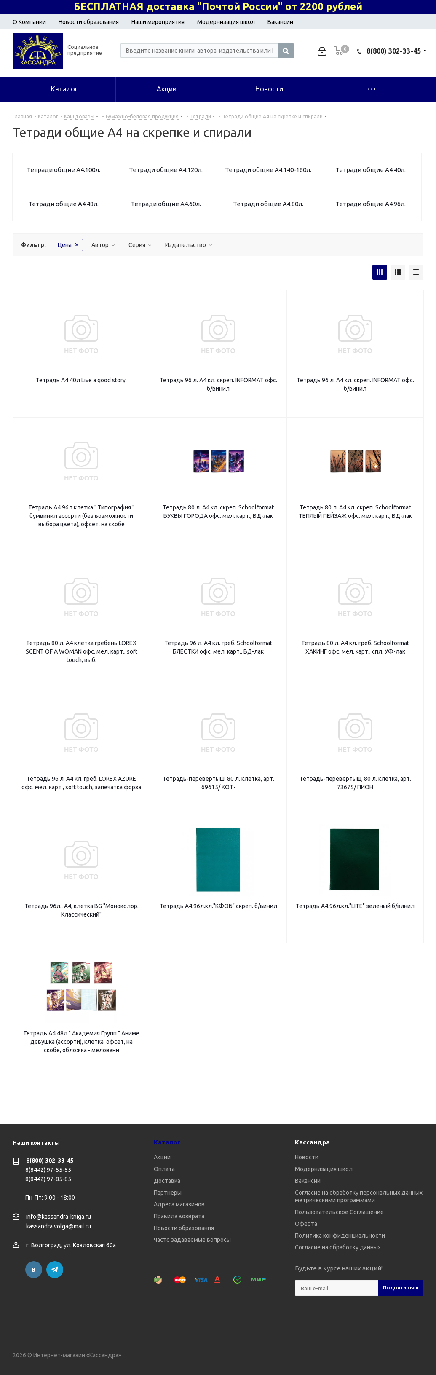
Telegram (54, 1269)
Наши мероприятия (158, 22)
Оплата (164, 1169)
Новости (306, 1157)
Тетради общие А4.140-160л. (268, 169)
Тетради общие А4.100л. (63, 169)
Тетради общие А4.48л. (63, 203)
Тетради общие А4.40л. (370, 169)
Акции (162, 1157)
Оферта (306, 1223)
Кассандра (312, 1142)
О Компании (29, 22)
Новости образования (89, 22)
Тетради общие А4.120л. (166, 169)
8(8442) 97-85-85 (48, 1179)
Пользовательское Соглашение (339, 1212)
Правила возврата (179, 1216)
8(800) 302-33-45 (393, 51)
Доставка (167, 1180)
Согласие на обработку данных (338, 1247)
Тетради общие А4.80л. (268, 203)
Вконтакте (33, 1269)
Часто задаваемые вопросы (192, 1239)
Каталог (167, 1142)
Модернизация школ (226, 22)
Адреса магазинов (179, 1204)
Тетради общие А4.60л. (166, 203)
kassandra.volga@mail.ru (58, 1226)
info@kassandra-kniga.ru (58, 1216)
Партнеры (168, 1192)
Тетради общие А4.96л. (370, 203)
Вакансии (280, 22)
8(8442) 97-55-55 (48, 1169)
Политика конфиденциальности (340, 1235)
